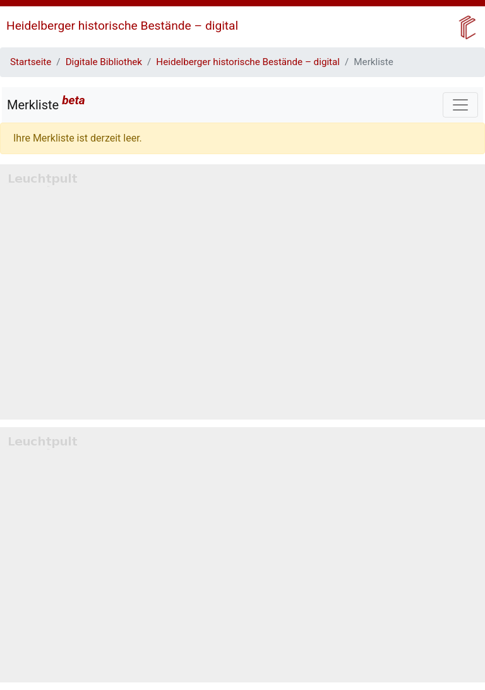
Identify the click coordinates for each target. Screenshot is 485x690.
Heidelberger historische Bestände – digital (122, 25)
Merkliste (46, 102)
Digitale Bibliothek (104, 62)
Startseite (30, 62)
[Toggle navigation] (460, 105)
